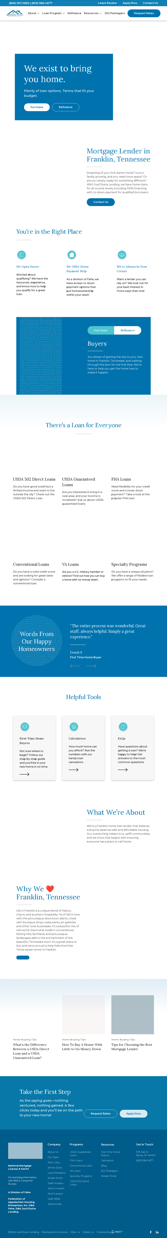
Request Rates (144, 13)
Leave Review (107, 3)
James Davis (55, 1167)
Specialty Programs (81, 1176)
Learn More (97, 382)
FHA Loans (76, 1160)
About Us (53, 1152)
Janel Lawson (55, 1193)
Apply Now (130, 3)
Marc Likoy (54, 1162)
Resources (93, 13)
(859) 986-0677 (41, 3)
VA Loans (75, 1170)
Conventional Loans (81, 1165)
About (34, 13)
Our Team (53, 1157)
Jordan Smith (55, 1178)
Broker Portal (108, 1176)
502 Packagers (115, 13)
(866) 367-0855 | (20, 3)
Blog (103, 1165)
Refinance (74, 13)
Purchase (36, 107)
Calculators (107, 1160)
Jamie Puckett (56, 1188)
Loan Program (53, 13)
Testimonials (55, 1204)
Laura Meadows (57, 1172)
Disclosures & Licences (55, 1232)
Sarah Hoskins (55, 1183)
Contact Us (150, 3)
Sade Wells (54, 1198)
